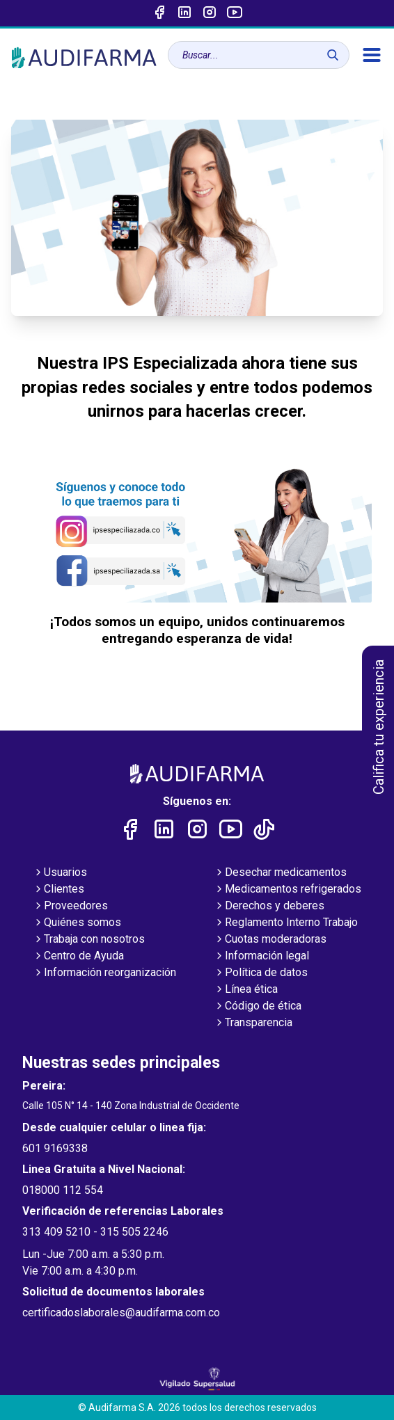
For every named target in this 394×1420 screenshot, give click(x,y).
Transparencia (253, 1023)
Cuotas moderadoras (270, 940)
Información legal (261, 956)
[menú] (372, 55)
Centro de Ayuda (78, 956)
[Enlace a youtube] (234, 13)
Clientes (58, 890)
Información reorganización (104, 973)
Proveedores (70, 906)
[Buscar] (332, 55)
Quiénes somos (77, 923)
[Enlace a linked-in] (184, 13)
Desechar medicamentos (280, 873)
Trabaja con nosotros (89, 940)
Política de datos (261, 973)
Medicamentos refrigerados (287, 890)
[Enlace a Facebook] (159, 13)
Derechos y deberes (269, 906)
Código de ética (257, 1006)
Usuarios (60, 873)
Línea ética (246, 990)
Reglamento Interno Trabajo (286, 923)
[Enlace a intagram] (209, 13)
